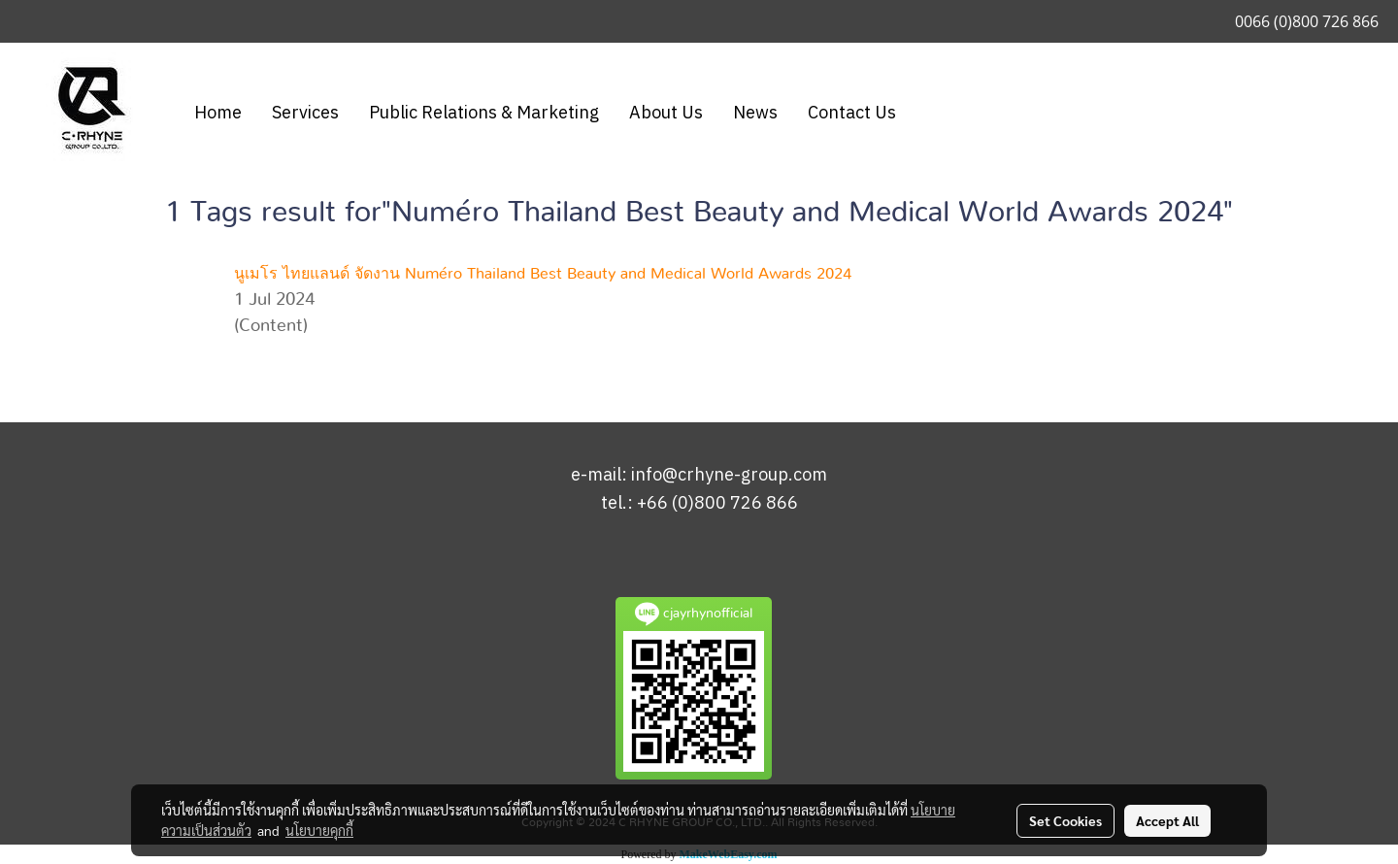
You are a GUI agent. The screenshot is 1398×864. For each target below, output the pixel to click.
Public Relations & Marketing (484, 113)
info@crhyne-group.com (729, 475)
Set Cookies (1065, 820)
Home (218, 113)
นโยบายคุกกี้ (319, 830)
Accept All (1167, 820)
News (755, 113)
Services (305, 113)
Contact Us (852, 113)
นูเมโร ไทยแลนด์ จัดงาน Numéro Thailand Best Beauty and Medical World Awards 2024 (542, 274)
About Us (666, 113)
